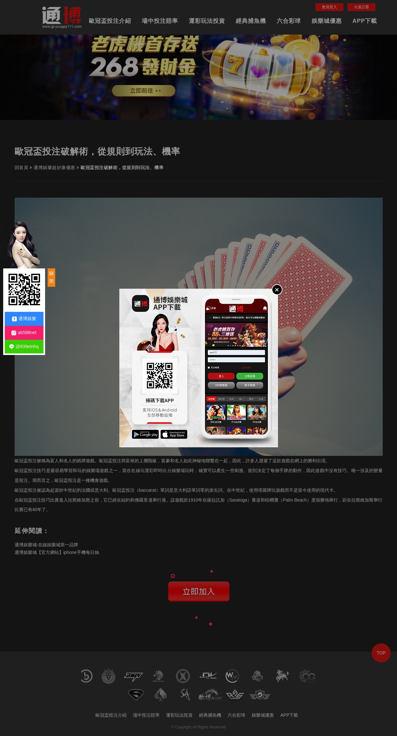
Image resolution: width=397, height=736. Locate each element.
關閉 (51, 277)
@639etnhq (24, 346)
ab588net (23, 332)
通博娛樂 (24, 318)
